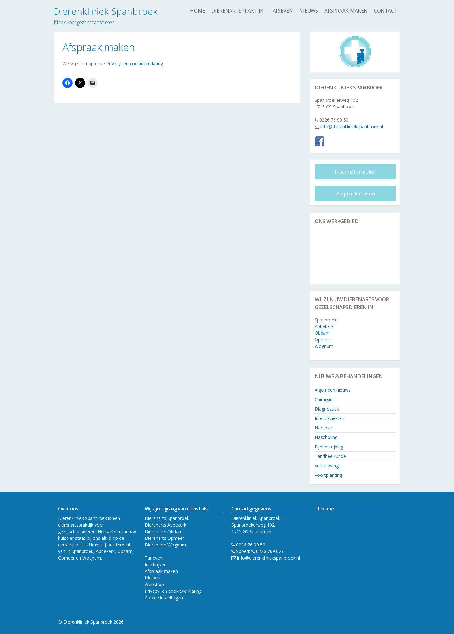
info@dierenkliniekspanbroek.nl (351, 127)
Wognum (324, 346)
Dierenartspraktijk (237, 11)
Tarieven (281, 11)
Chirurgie (324, 399)
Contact (385, 11)
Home (197, 11)
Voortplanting (328, 475)
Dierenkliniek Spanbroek (106, 11)
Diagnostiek (327, 409)
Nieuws (308, 11)
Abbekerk (324, 326)
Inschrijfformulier (355, 171)
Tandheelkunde (330, 456)
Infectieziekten (329, 418)
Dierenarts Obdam (164, 531)
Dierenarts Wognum (165, 545)
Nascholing (326, 437)
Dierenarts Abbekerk (165, 525)
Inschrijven (155, 565)
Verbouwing (327, 466)
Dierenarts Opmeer (164, 538)
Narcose (323, 428)
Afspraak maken (346, 11)
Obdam (322, 333)
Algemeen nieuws (333, 390)
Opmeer (323, 340)
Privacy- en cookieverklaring (134, 63)
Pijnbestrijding (329, 447)
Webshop (154, 584)
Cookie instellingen (164, 598)
